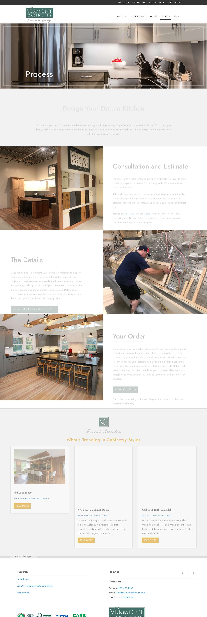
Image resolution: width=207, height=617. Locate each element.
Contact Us (123, 3)
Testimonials (23, 558)
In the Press (23, 544)
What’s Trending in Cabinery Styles (35, 551)
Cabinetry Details (138, 16)
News (176, 16)
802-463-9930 (139, 3)
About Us (121, 16)
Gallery (154, 16)
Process (166, 16)
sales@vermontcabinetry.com (165, 3)
